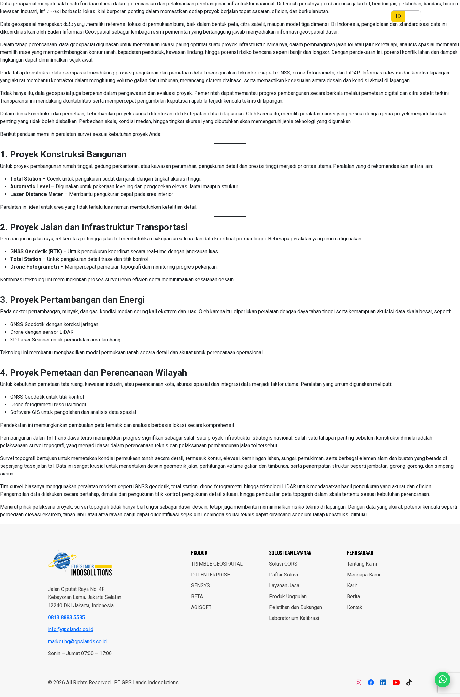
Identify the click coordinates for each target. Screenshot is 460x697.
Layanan (321, 16)
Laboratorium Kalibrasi (294, 618)
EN (413, 16)
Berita (236, 16)
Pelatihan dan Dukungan (295, 607)
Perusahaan (359, 16)
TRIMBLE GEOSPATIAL (217, 564)
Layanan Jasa (284, 586)
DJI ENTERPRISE (210, 575)
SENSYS (200, 586)
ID (398, 16)
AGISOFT (201, 607)
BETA (197, 596)
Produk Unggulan (288, 596)
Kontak (354, 607)
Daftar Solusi (283, 575)
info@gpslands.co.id (70, 629)
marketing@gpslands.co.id (77, 641)
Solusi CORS (283, 564)
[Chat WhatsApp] (442, 679)
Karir (352, 586)
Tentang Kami (362, 564)
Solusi (290, 16)
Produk (260, 16)
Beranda (212, 16)
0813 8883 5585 (66, 618)
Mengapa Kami (363, 575)
